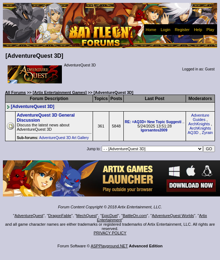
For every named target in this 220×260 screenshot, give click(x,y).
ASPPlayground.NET (109, 246)
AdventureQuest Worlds (173, 215)
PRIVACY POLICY (110, 233)
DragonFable (59, 215)
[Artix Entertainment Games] (59, 92)
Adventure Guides (200, 117)
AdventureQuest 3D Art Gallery (64, 138)
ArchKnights (199, 124)
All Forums (15, 92)
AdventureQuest (28, 215)
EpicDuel (110, 215)
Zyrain (207, 132)
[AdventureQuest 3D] (30, 106)
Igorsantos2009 (154, 130)
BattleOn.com (135, 215)
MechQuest (86, 215)
